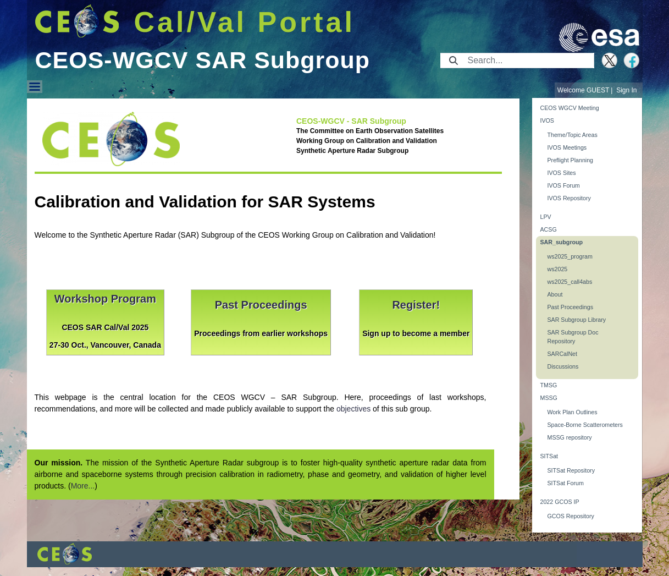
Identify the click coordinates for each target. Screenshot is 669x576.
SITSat (549, 456)
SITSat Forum (566, 483)
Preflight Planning (571, 160)
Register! (416, 305)
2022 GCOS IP (559, 501)
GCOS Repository (571, 516)
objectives (353, 408)
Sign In (626, 90)
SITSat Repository (571, 470)
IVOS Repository (569, 198)
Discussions (563, 366)
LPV (545, 216)
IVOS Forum (564, 185)
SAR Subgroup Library (577, 319)
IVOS (547, 120)
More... (83, 485)
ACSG (548, 229)
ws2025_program (570, 256)
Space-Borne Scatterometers (585, 424)
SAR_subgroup (561, 242)
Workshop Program (105, 299)
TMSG (548, 385)
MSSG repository (570, 437)
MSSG (548, 397)
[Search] (527, 60)
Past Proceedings (261, 305)
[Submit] (453, 60)
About (555, 294)
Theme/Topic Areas (573, 134)
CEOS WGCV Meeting (569, 108)
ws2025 (558, 269)
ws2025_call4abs (570, 281)
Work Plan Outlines (573, 412)
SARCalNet (562, 353)
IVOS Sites (562, 172)
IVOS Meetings (567, 147)
